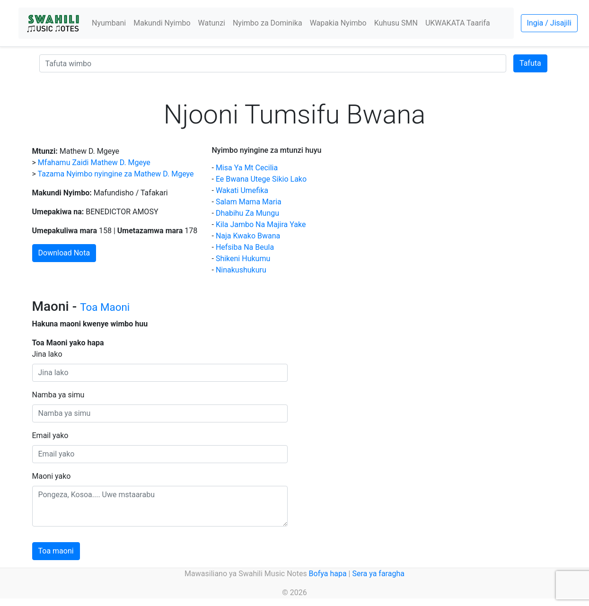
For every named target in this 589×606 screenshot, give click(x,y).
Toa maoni (56, 550)
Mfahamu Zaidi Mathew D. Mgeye (94, 162)
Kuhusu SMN (396, 22)
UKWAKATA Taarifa (457, 22)
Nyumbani (109, 22)
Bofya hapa (328, 573)
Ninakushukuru (241, 269)
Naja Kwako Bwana (248, 235)
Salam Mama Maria (248, 201)
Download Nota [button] (64, 252)
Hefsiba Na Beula (245, 247)
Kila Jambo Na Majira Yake (261, 224)
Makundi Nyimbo (161, 22)
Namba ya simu (58, 394)
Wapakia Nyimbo (338, 22)
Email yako (50, 435)
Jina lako (47, 354)
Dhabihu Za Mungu (247, 213)
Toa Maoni (105, 307)
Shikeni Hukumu (243, 258)
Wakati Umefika (242, 190)
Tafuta (530, 63)
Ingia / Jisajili (549, 22)
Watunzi (211, 22)
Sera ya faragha (378, 573)
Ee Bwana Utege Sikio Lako (261, 179)
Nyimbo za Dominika (267, 22)
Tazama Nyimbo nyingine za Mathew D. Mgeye (116, 173)
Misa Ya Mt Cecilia (247, 167)
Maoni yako (51, 476)
